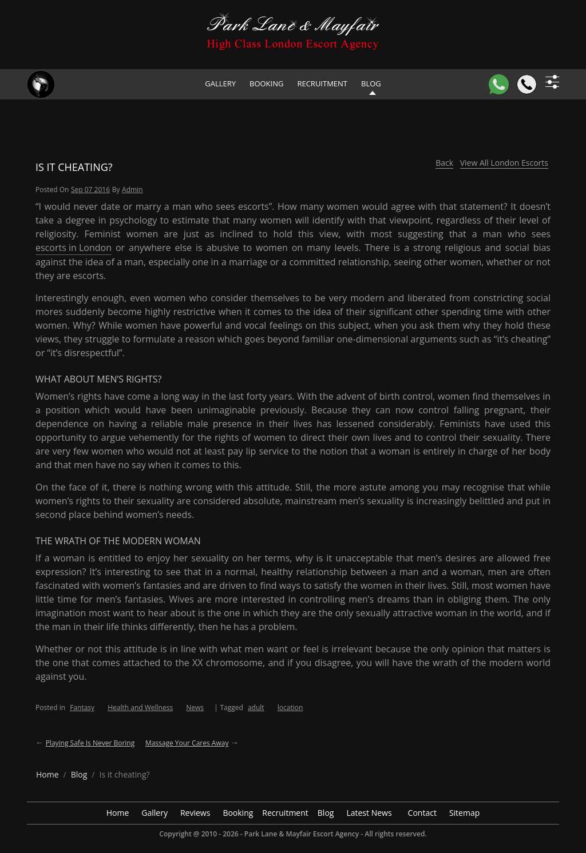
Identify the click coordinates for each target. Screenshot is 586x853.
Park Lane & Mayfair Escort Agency (301, 834)
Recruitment (322, 83)
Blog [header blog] (371, 83)
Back (444, 162)
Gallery (220, 83)
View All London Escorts (504, 162)
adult (256, 707)
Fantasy (82, 707)
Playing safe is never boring (90, 743)
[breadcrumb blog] (79, 774)
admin (132, 189)
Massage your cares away (187, 743)
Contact (422, 812)
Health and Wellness (140, 707)
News (195, 707)
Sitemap (464, 812)
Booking (266, 83)
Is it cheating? (74, 167)
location (290, 707)
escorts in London (73, 247)
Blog (326, 812)
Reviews (195, 812)
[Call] (527, 84)
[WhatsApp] (499, 84)
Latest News (368, 812)
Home (117, 812)
